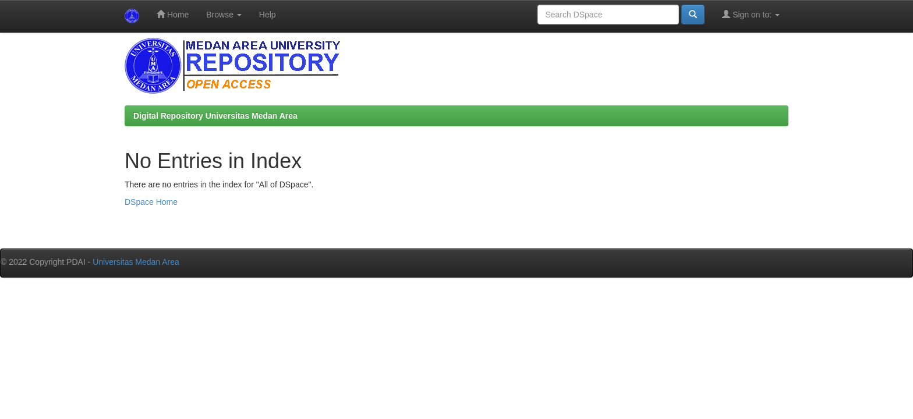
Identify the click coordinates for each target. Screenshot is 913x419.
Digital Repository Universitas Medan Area (215, 115)
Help (267, 14)
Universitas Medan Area (136, 262)
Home (173, 14)
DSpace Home (151, 202)
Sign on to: (751, 14)
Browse (224, 14)
